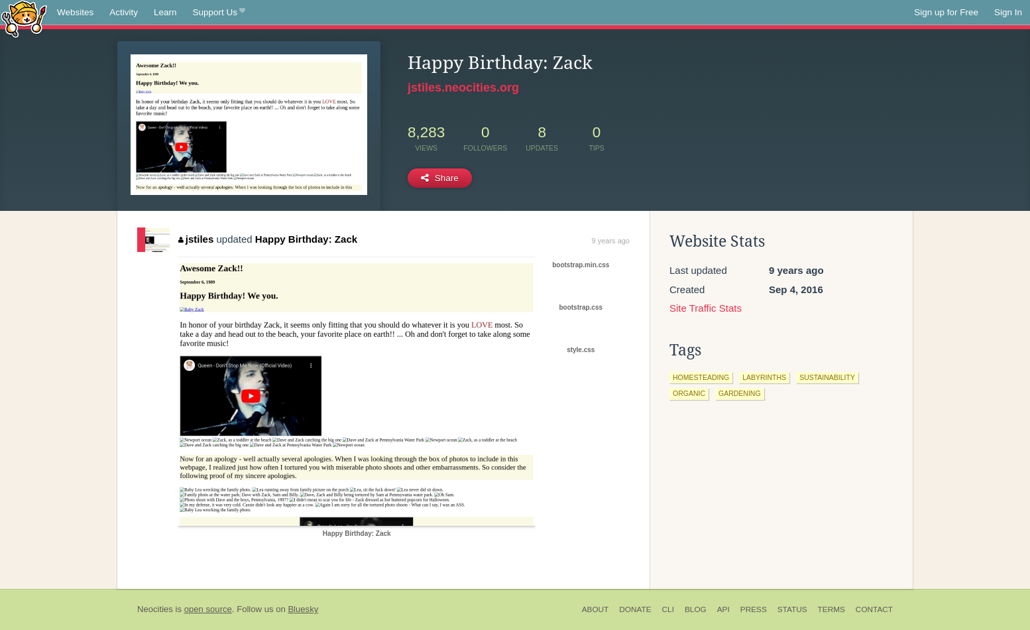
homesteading (701, 377)
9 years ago (611, 241)
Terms (831, 609)
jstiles (195, 239)
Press (753, 609)
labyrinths (764, 377)
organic (689, 393)
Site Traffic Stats (705, 308)
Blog (696, 609)
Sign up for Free (946, 12)
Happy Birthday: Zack (306, 239)
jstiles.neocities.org (463, 87)
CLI (668, 609)
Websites (75, 12)
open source (208, 609)
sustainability (827, 377)
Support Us (219, 12)
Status (792, 609)
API (723, 609)
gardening (739, 393)
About (595, 609)
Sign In (1008, 12)
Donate (635, 609)
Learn (165, 12)
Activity (123, 12)
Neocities (155, 609)
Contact (874, 609)
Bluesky (303, 609)
